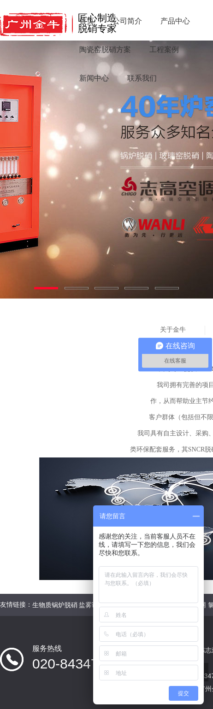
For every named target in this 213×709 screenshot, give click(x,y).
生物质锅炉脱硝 (54, 605)
